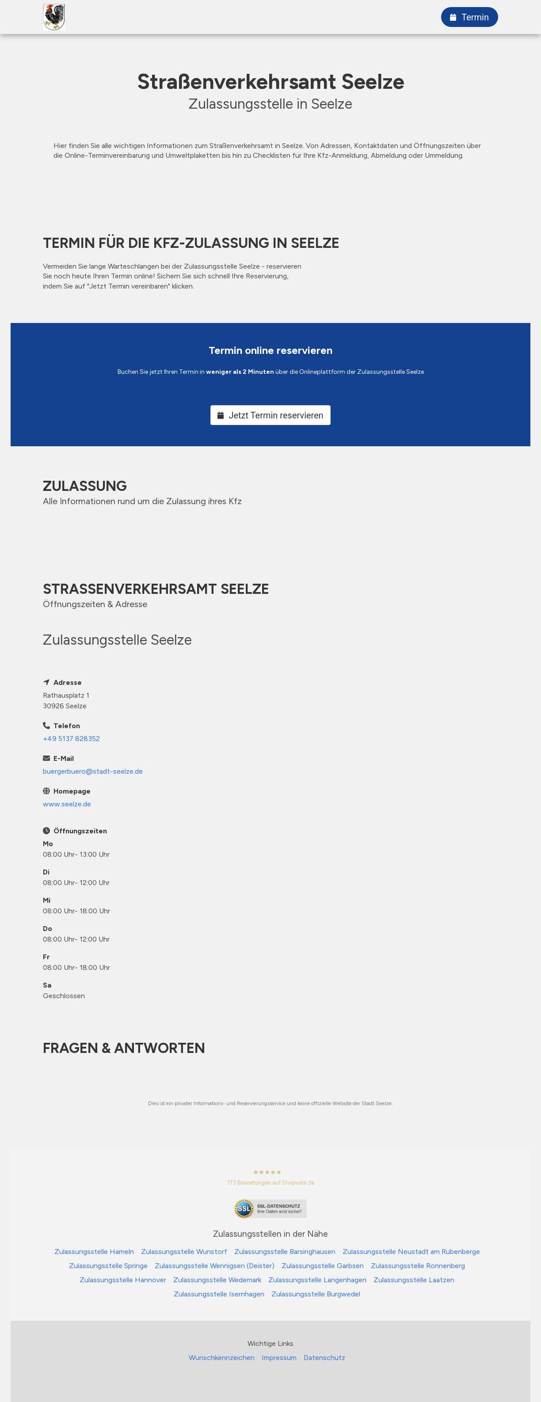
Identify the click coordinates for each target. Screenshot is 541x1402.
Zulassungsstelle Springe (108, 1265)
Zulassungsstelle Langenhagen (317, 1280)
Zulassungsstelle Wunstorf (184, 1251)
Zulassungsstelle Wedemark (217, 1280)
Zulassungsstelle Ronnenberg (418, 1265)
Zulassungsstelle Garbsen (323, 1265)
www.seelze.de (67, 804)
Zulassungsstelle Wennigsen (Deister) (214, 1265)
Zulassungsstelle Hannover (123, 1280)
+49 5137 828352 (71, 738)
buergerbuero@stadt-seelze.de (93, 771)
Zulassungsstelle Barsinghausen (284, 1251)
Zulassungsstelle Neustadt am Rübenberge (411, 1251)
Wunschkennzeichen (222, 1357)
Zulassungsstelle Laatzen (413, 1280)
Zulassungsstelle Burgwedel (315, 1294)
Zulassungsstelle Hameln (94, 1251)
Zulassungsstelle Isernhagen (219, 1294)
